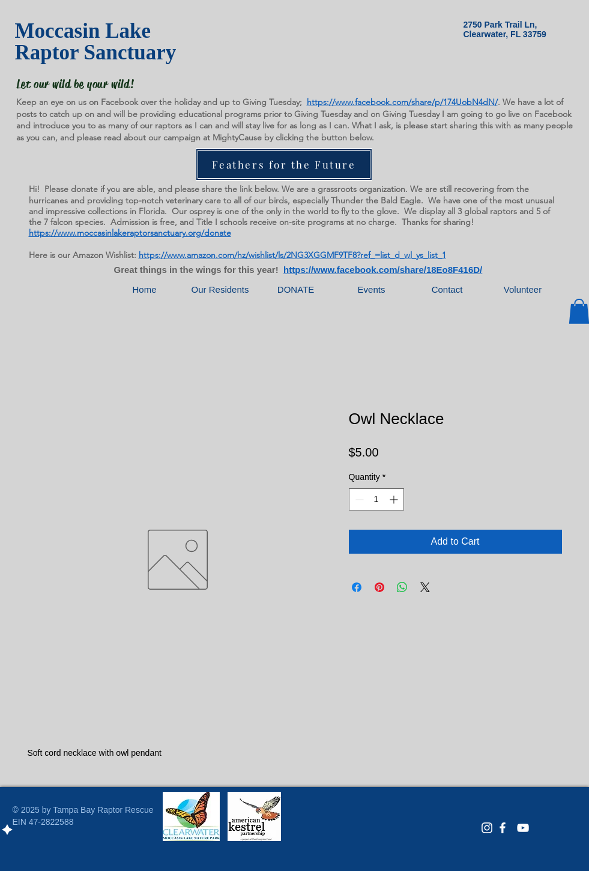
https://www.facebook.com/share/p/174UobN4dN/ (402, 102)
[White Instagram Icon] (487, 828)
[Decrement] (358, 499)
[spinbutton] (376, 499)
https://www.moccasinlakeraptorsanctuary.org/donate (130, 232)
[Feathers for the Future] (284, 164)
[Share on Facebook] (356, 587)
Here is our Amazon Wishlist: (82, 255)
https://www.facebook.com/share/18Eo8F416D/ (382, 270)
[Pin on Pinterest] (379, 587)
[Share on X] (425, 587)
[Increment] (394, 499)
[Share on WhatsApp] (402, 587)
